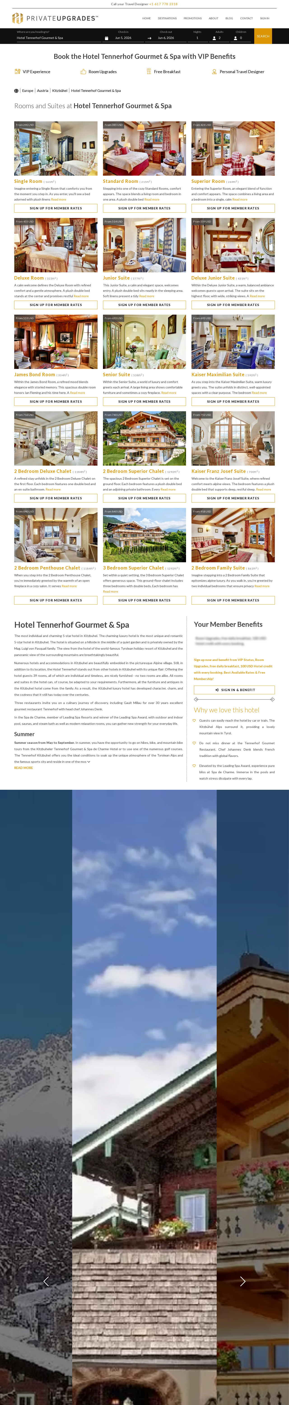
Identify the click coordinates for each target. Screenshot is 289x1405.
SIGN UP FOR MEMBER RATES (56, 208)
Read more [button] (58, 199)
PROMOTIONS (193, 18)
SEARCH (263, 36)
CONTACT (246, 18)
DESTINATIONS (167, 18)
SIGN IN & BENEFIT (234, 690)
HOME (146, 18)
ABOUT (213, 18)
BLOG (229, 18)
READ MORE (23, 768)
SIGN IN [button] (264, 18)
